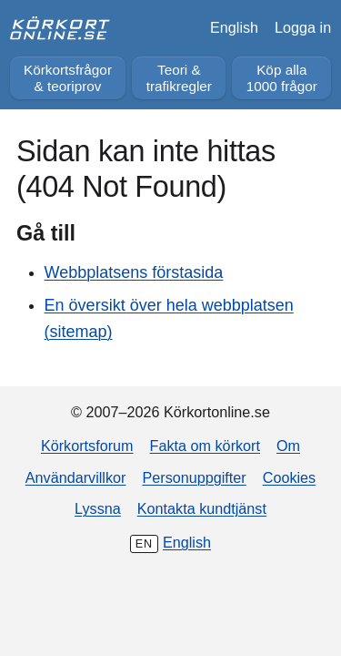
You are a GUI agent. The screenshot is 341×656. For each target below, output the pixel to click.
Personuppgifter (194, 477)
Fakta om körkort (205, 445)
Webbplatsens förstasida (134, 272)
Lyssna (98, 508)
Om (288, 445)
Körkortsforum (87, 445)
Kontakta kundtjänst (201, 508)
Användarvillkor (75, 477)
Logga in (303, 27)
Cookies (289, 477)
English (234, 27)
